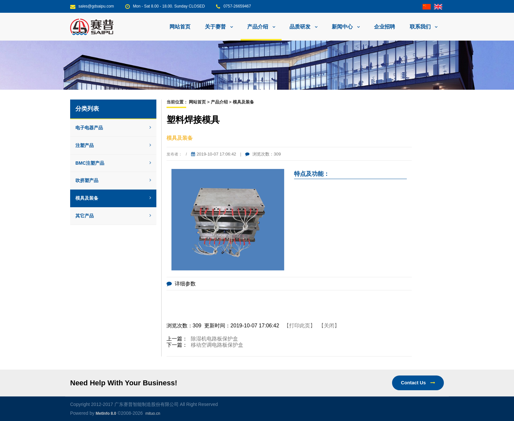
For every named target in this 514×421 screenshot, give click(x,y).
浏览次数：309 (263, 154)
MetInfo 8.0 (106, 413)
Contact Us (418, 382)
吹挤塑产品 (113, 180)
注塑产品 (113, 145)
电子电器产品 (113, 127)
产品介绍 (219, 102)
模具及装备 (113, 198)
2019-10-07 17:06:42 (213, 154)
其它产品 (113, 215)
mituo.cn (152, 413)
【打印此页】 (299, 325)
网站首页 (179, 26)
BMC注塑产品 (113, 163)
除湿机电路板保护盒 (214, 338)
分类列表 (87, 108)
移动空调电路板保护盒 (217, 345)
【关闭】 (329, 325)
